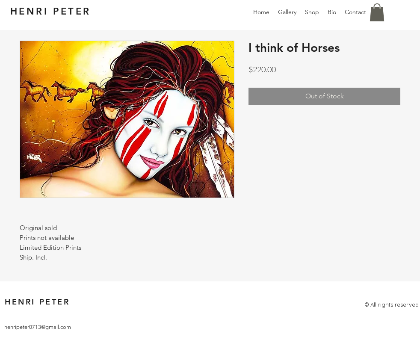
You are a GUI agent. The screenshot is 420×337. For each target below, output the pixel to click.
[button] (377, 12)
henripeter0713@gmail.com (37, 327)
